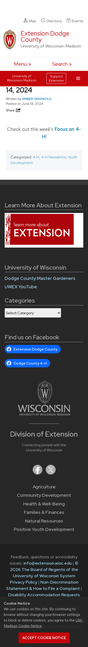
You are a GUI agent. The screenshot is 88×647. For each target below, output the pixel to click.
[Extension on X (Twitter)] (51, 473)
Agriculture (44, 487)
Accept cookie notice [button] (44, 638)
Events (74, 20)
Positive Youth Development (44, 529)
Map (29, 20)
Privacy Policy (23, 582)
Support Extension (56, 78)
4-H (36, 157)
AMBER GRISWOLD (37, 99)
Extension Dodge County (45, 36)
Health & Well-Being (44, 504)
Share (13, 110)
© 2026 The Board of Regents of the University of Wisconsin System (44, 569)
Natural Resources (44, 521)
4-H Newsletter (53, 157)
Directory (51, 20)
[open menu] (22, 64)
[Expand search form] (62, 64)
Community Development (44, 495)
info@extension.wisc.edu (47, 563)
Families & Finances (44, 512)
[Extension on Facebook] (38, 473)
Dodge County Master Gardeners (40, 278)
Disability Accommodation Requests (44, 594)
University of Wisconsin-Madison (21, 78)
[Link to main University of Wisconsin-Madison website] (44, 414)
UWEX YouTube (21, 287)
